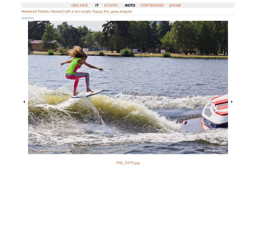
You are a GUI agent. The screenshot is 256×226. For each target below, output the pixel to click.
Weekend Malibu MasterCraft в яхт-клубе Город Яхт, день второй (77, 11)
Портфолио (152, 5)
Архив (175, 5)
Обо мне (79, 5)
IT (97, 5)
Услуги (110, 5)
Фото (130, 5)
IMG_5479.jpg (128, 162)
